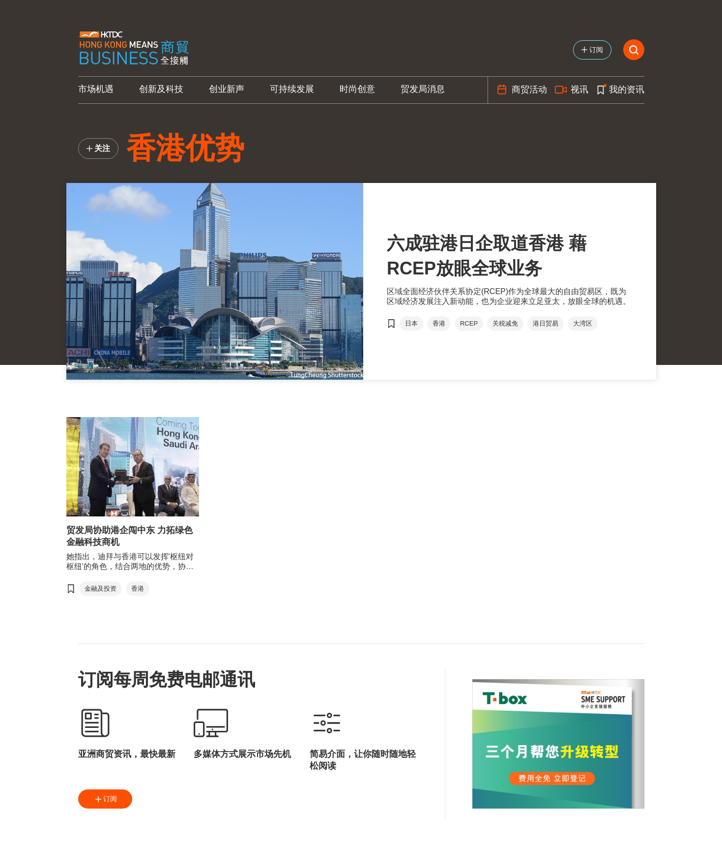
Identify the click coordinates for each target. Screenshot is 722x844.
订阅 (105, 799)
